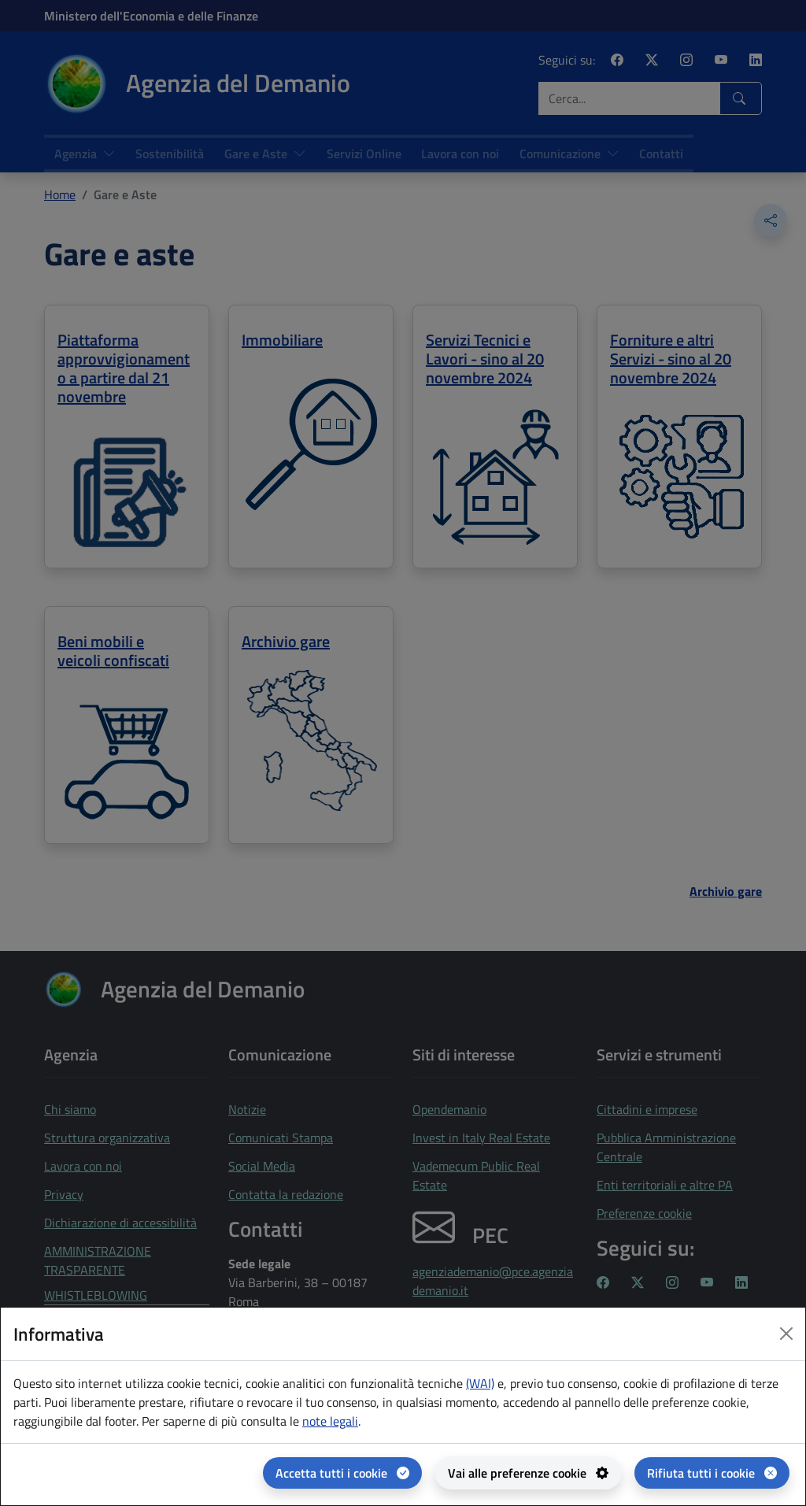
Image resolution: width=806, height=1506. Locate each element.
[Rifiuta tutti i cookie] (711, 1473)
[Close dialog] (786, 1333)
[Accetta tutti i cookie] (342, 1473)
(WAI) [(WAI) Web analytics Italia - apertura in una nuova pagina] (480, 1383)
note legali (330, 1421)
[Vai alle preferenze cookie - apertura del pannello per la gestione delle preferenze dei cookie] (528, 1472)
